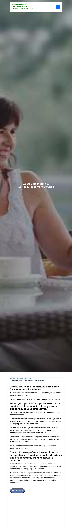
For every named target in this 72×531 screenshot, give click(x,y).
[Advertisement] (36, 515)
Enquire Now (17, 490)
